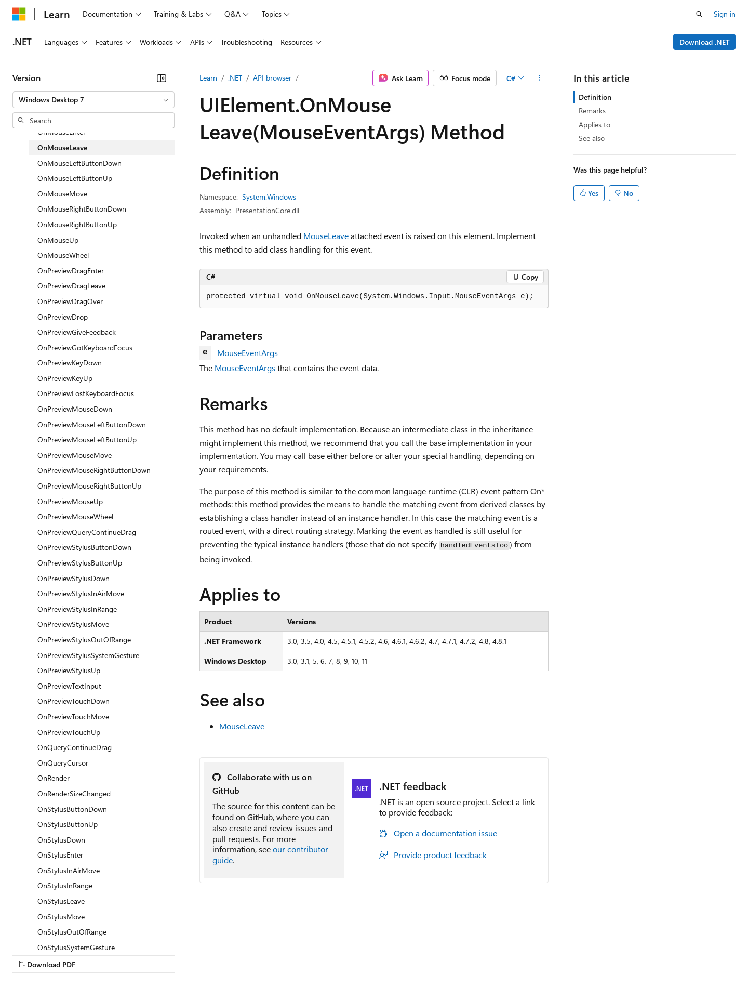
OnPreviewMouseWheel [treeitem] (75, 516)
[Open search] (699, 14)
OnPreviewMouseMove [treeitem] (74, 455)
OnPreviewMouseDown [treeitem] (74, 409)
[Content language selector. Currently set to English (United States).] (60, 929)
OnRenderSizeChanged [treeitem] (74, 793)
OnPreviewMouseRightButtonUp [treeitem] (89, 486)
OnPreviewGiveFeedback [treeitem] (76, 332)
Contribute (186, 954)
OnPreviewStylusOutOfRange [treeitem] (84, 640)
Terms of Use (379, 954)
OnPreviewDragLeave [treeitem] (71, 286)
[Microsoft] (19, 14)
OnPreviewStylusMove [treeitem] (73, 624)
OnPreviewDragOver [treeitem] (70, 301)
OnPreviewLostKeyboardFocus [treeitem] (85, 393)
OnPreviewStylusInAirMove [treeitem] (80, 593)
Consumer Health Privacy (298, 954)
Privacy (227, 954)
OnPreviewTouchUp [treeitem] (68, 732)
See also (592, 138)
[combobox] (93, 99)
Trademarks (430, 954)
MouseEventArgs (247, 352)
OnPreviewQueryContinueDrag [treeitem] (86, 532)
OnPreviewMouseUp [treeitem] (70, 501)
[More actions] (539, 78)
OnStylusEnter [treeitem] (60, 855)
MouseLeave (326, 235)
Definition (595, 97)
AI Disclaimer (33, 954)
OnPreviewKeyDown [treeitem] (69, 362)
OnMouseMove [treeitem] (62, 194)
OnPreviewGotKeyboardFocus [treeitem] (84, 347)
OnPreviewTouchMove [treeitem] (73, 716)
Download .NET (704, 42)
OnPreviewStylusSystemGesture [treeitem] (88, 655)
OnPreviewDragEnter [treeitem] (70, 270)
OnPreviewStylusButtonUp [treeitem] (79, 563)
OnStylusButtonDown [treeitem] (72, 809)
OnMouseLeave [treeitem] (62, 147)
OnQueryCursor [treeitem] (62, 763)
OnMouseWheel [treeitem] (63, 255)
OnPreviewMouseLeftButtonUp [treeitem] (87, 439)
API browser (272, 78)
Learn (208, 78)
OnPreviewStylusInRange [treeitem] (77, 609)
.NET (235, 78)
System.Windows (269, 197)
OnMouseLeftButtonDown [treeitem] (79, 163)
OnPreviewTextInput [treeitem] (69, 686)
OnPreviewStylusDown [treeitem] (73, 578)
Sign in (725, 14)
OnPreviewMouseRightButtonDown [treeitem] (94, 470)
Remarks (592, 110)
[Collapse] (162, 78)
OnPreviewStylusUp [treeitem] (68, 670)
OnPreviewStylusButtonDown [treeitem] (84, 547)
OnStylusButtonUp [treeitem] (67, 824)
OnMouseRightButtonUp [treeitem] (77, 224)
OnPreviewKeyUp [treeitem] (64, 378)
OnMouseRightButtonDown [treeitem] (81, 209)
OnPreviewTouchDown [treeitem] (73, 701)
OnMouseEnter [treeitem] (61, 132)
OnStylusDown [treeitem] (61, 840)
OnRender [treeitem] (53, 778)
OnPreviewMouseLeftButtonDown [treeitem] (91, 424)
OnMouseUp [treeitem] (57, 240)
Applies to (594, 124)
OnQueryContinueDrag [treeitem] (74, 747)
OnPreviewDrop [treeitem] (62, 317)
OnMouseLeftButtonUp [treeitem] (74, 178)
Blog (142, 954)
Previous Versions (94, 954)
